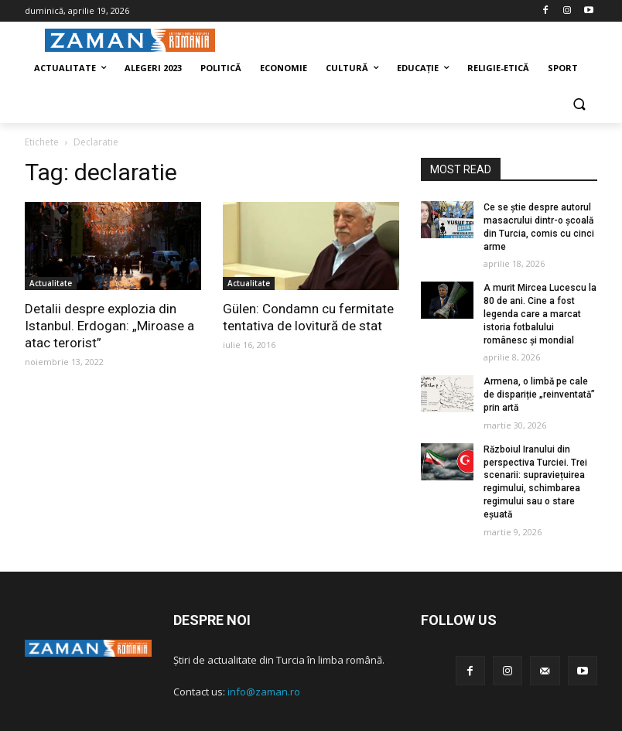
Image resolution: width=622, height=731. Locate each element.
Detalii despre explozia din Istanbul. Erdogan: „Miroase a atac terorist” (109, 325)
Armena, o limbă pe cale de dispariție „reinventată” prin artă (539, 394)
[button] (579, 105)
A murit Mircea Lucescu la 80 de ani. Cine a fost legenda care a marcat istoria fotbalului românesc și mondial (540, 313)
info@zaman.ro (263, 692)
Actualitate (50, 283)
